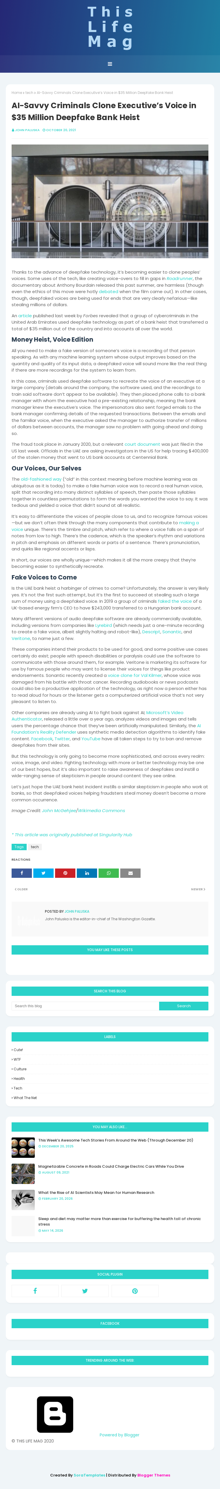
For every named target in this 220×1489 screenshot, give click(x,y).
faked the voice (175, 601)
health (19, 1078)
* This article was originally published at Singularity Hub (72, 835)
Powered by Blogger (75, 1435)
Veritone (21, 638)
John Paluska (27, 130)
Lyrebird (103, 625)
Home (17, 92)
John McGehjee (59, 810)
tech (29, 92)
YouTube (91, 739)
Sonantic (171, 632)
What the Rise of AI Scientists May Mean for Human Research (96, 1192)
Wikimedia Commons (101, 810)
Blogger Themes (153, 1475)
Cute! (18, 1049)
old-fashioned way (41, 479)
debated (108, 291)
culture (20, 1069)
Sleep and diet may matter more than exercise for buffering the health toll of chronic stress (119, 1221)
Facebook (41, 739)
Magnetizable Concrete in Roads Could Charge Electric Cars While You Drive (111, 1166)
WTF (17, 1059)
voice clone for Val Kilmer (135, 675)
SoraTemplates (89, 1475)
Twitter (62, 739)
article (25, 316)
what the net (25, 1097)
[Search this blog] (85, 1006)
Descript (151, 632)
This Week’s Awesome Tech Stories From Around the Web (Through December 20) (115, 1140)
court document (142, 444)
